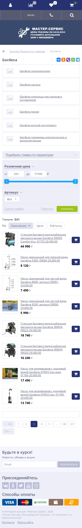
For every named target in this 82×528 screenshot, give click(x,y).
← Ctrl (8, 424)
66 (64, 424)
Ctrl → (8, 431)
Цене (40, 226)
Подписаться (69, 464)
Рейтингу (56, 226)
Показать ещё (41, 414)
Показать (67, 209)
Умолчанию (18, 226)
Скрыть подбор (14, 209)
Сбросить (47, 209)
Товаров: (7, 219)
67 (72, 424)
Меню (31, 15)
